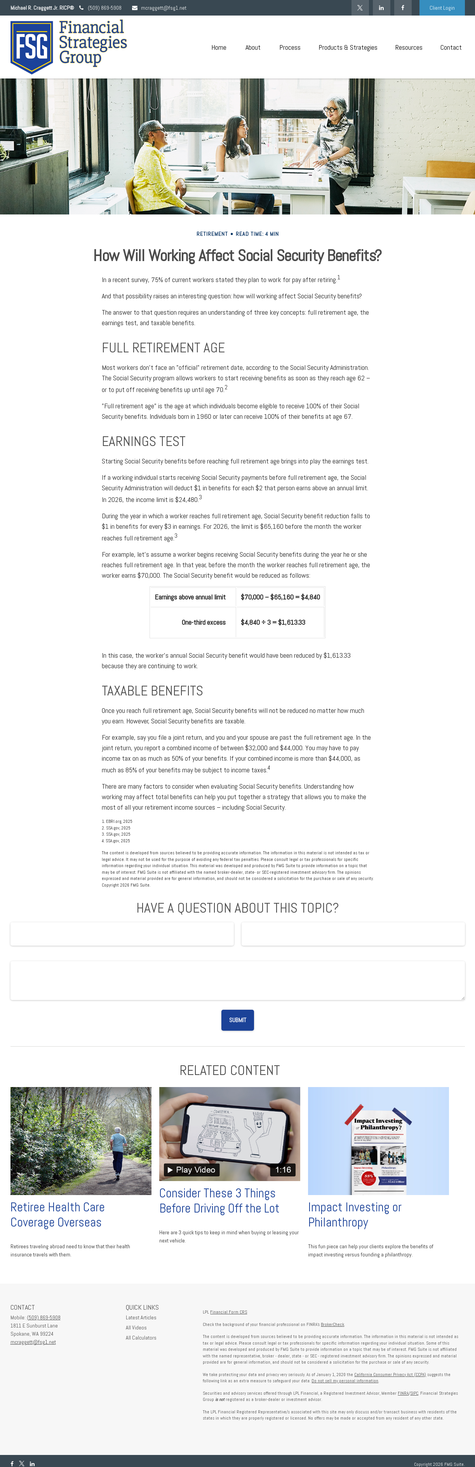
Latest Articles (141, 1317)
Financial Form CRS (228, 1312)
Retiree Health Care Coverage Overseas (57, 1214)
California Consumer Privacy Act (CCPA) (390, 1374)
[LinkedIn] (381, 8)
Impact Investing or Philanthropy (355, 1214)
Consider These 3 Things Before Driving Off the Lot (219, 1200)
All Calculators (141, 1337)
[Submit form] (237, 1020)
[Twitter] (360, 8)
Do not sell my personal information (344, 1380)
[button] (219, 47)
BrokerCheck (332, 1324)
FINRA (403, 1393)
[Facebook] (403, 8)
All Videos (136, 1327)
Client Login (442, 7)
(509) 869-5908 (100, 7)
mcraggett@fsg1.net (158, 7)
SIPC (414, 1393)
